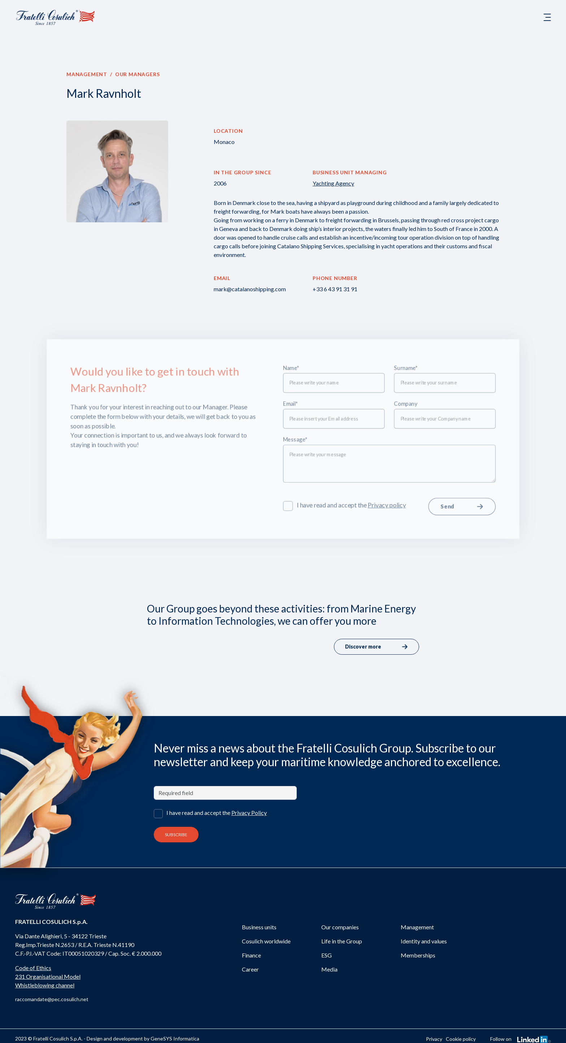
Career (250, 969)
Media (329, 969)
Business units (259, 927)
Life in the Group (341, 941)
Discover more (376, 646)
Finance (251, 955)
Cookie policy (461, 1039)
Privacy (434, 1039)
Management (86, 74)
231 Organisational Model (47, 976)
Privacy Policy (249, 812)
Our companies (340, 927)
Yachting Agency (333, 183)
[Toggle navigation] (547, 17)
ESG (326, 955)
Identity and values (424, 941)
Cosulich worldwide (266, 941)
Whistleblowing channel (44, 985)
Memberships (418, 955)
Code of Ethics (33, 967)
